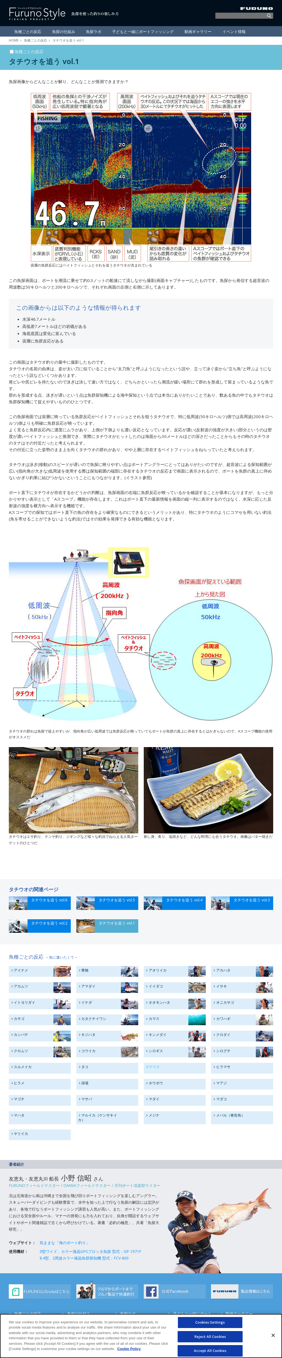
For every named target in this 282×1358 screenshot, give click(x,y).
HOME (13, 40)
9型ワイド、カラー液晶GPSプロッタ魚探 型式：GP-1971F (90, 1251)
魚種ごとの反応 (35, 40)
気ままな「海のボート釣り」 (65, 1242)
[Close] (273, 1338)
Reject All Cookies (210, 1338)
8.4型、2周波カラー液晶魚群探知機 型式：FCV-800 (84, 1258)
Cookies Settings (210, 1324)
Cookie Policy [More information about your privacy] (129, 1351)
